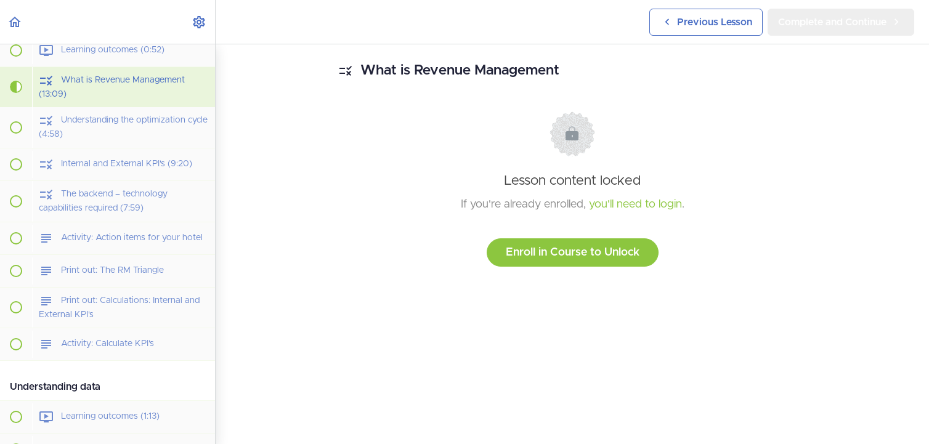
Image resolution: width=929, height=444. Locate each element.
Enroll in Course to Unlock (572, 252)
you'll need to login (635, 204)
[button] (15, 22)
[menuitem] (199, 22)
